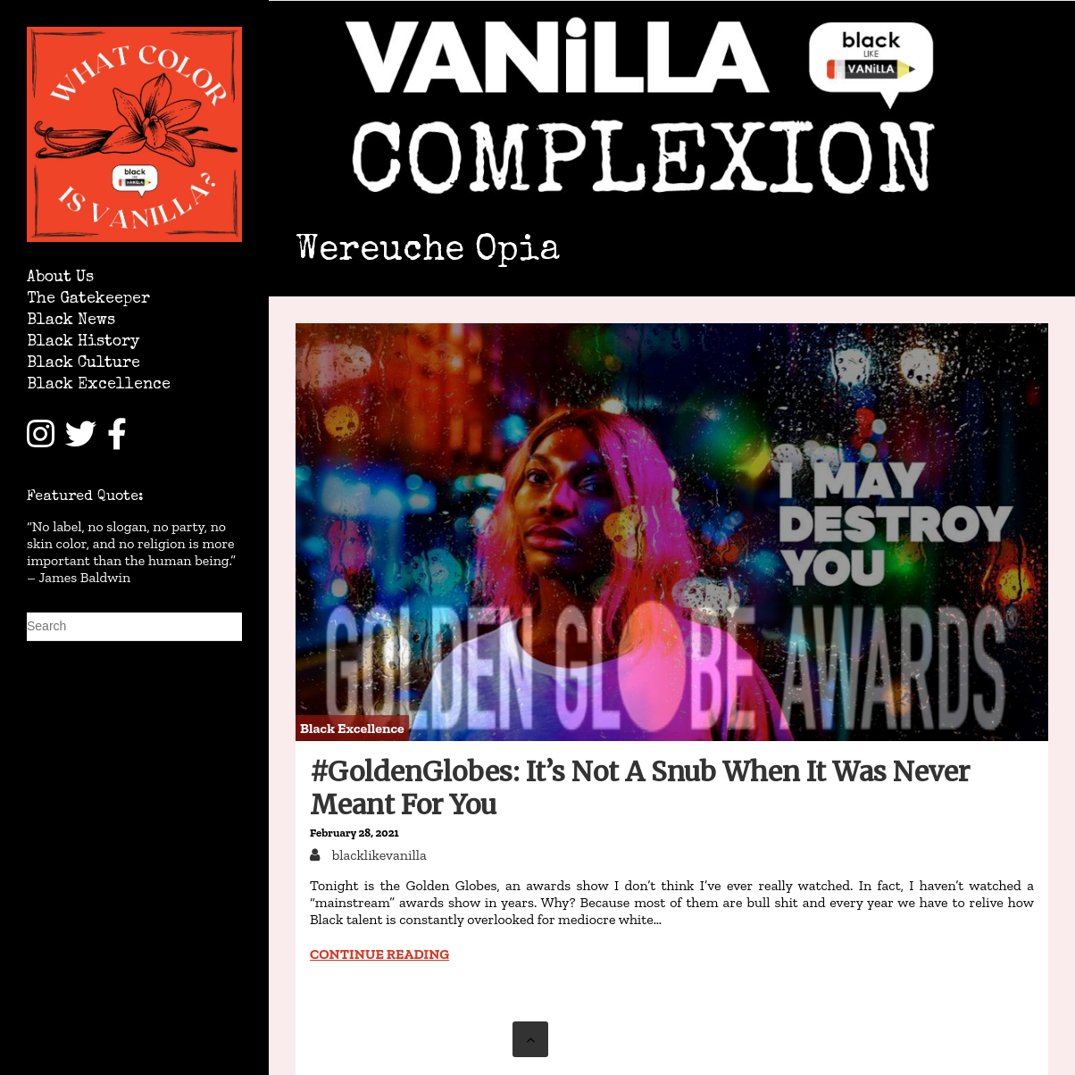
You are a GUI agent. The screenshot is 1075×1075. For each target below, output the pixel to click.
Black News (71, 321)
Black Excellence (99, 385)
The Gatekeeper (88, 299)
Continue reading (379, 954)
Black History (83, 342)
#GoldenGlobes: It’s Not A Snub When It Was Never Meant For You (640, 787)
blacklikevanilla (378, 854)
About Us (60, 278)
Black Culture (83, 363)
